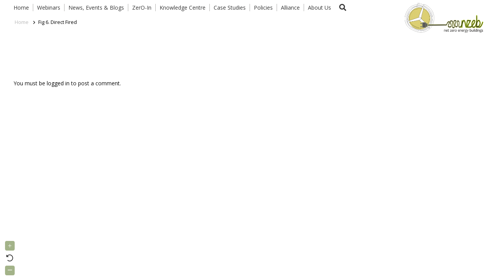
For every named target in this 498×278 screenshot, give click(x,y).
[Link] (442, 17)
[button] (342, 7)
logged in (58, 83)
